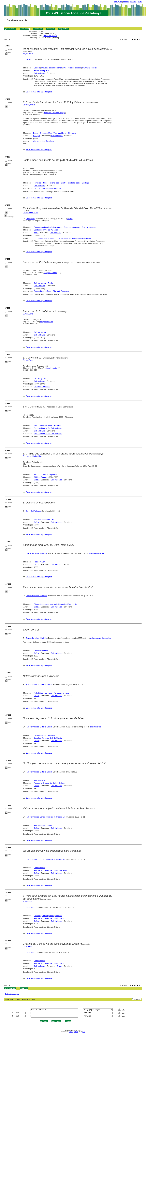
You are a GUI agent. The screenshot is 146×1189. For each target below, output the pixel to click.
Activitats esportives (42, 519)
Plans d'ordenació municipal (45, 604)
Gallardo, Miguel (29, 105)
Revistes (37, 183)
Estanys (37, 916)
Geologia (85, 183)
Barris (35, 133)
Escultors (37, 474)
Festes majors (40, 562)
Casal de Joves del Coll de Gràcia (48, 738)
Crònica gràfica (46, 133)
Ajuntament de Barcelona (43, 141)
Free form (137, 999)
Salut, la (36, 136)
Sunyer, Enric (28, 314)
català (140, 2)
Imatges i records (50, 273)
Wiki (83, 1032)
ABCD (76, 1032)
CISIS (71, 1032)
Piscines (58, 916)
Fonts (49, 825)
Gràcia (36, 480)
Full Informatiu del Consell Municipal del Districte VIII (46, 817)
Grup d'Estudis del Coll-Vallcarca (47, 188)
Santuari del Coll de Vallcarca (46, 230)
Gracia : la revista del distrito (36, 553)
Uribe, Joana (28, 946)
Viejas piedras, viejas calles (100, 638)
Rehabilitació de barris (67, 604)
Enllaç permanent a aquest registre (39, 92)
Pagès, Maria (28, 53)
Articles (69, 219)
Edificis (37, 68)
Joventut (51, 735)
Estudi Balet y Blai (41, 70)
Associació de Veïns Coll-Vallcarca (48, 428)
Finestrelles (30, 219)
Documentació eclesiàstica (45, 227)
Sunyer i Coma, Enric (42, 291)
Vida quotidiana (59, 133)
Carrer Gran (30, 907)
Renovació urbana (61, 693)
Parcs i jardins (40, 825)
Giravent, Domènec (61, 291)
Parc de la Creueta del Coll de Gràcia (49, 783)
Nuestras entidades (96, 553)
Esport (54, 519)
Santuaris (76, 227)
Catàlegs (67, 227)
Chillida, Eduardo (41, 477)
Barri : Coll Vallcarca (33, 511)
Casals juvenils (40, 735)
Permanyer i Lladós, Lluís (32, 456)
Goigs (59, 227)
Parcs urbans (39, 780)
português (118, 2)
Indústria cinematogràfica (51, 68)
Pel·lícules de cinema (72, 68)
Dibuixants (72, 133)
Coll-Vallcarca (39, 73)
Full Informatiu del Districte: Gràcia (39, 685)
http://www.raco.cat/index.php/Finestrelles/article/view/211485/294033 (62, 238)
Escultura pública (50, 474)
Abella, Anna (27, 901)
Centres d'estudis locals (70, 183)
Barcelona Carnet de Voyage (54, 113)
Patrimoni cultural (89, 68)
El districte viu (95, 727)
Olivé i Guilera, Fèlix (30, 213)
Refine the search (50, 36)
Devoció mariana (89, 227)
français (133, 2)
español (126, 2)
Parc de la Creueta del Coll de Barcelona (50, 870)
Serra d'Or (30, 59)
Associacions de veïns (43, 425)
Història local (54, 183)
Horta (36, 232)
